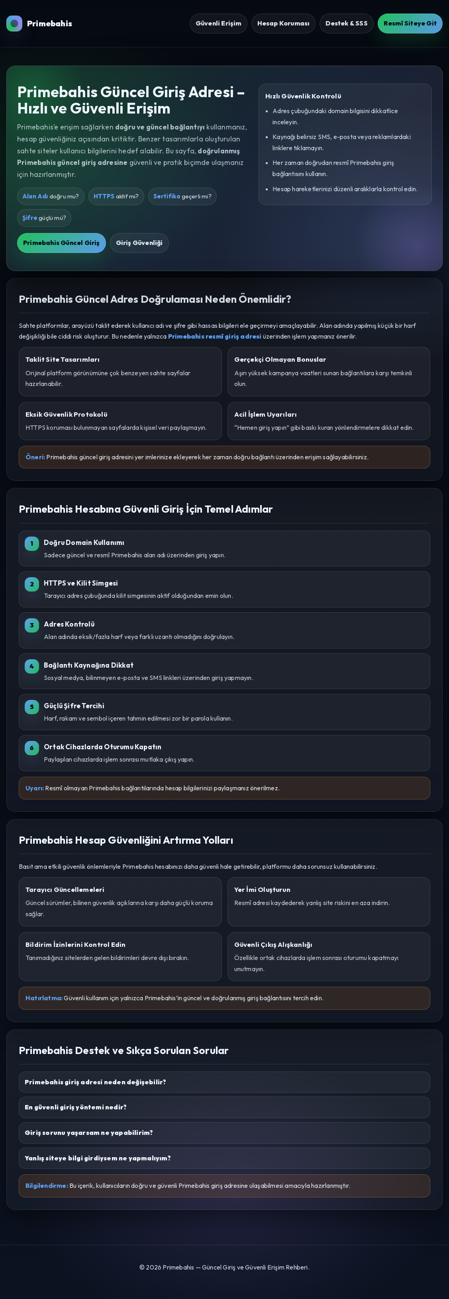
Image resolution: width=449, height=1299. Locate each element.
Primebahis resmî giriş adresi (215, 336)
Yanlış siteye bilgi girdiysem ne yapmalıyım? (98, 1158)
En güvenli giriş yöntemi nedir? (76, 1107)
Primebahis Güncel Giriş (61, 243)
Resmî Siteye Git (410, 23)
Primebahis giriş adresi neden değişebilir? (95, 1082)
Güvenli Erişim (218, 23)
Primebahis (39, 23)
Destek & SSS (346, 23)
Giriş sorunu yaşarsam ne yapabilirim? (89, 1132)
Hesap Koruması (283, 23)
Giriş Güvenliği (139, 243)
